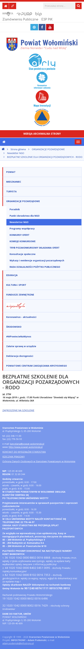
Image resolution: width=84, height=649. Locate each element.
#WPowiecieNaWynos (18, 336)
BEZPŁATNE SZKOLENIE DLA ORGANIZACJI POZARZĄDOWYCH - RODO (44, 156)
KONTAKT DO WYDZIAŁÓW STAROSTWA (24, 451)
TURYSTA (11, 191)
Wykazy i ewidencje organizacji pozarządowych (37, 260)
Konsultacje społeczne (23, 254)
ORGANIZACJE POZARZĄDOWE (48, 149)
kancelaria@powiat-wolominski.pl (27, 443)
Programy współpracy (22, 228)
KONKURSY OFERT (19, 234)
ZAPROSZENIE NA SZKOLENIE (18, 410)
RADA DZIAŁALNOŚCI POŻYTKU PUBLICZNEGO (35, 266)
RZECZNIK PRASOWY (13, 456)
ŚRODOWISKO (13, 326)
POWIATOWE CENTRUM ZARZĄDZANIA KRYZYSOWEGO (36, 365)
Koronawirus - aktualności (21, 317)
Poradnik (15, 209)
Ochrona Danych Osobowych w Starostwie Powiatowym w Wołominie (38, 461)
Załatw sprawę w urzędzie (21, 346)
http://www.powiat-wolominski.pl (26, 447)
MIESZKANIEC (13, 181)
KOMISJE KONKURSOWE (23, 241)
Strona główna (18, 149)
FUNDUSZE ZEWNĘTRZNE (20, 294)
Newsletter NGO (15, 153)
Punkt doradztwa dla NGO (25, 215)
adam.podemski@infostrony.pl (18, 643)
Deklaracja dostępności (19, 355)
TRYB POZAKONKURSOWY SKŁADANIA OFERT (35, 247)
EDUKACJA (12, 275)
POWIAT (11, 171)
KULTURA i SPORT (16, 284)
